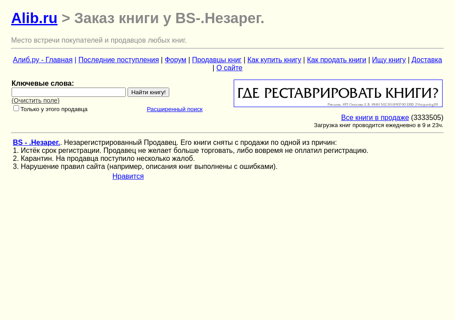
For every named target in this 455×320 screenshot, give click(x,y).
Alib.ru (34, 18)
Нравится (128, 176)
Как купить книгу (274, 60)
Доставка (426, 60)
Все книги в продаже (375, 117)
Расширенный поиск (175, 109)
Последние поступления (118, 60)
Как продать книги (336, 60)
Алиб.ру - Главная (42, 60)
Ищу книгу (389, 60)
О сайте (229, 68)
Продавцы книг (216, 60)
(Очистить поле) (36, 100)
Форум (176, 60)
